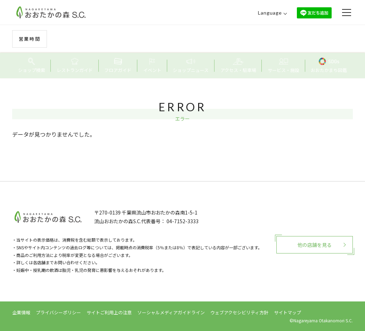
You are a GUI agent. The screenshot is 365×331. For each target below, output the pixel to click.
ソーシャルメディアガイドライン (171, 312)
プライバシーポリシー (58, 312)
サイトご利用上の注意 (109, 312)
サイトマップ (287, 312)
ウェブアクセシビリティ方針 (239, 312)
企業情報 (21, 312)
